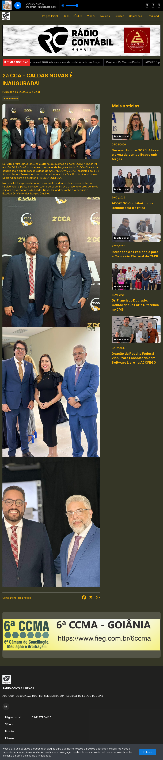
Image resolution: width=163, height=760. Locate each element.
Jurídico (119, 15)
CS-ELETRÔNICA (72, 15)
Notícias (105, 15)
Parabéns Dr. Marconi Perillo (128, 62)
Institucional (10, 98)
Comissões (135, 15)
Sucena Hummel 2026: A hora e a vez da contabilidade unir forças (66, 62)
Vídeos (91, 15)
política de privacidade (36, 755)
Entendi (147, 752)
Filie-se (9, 738)
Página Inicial (50, 15)
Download (153, 15)
